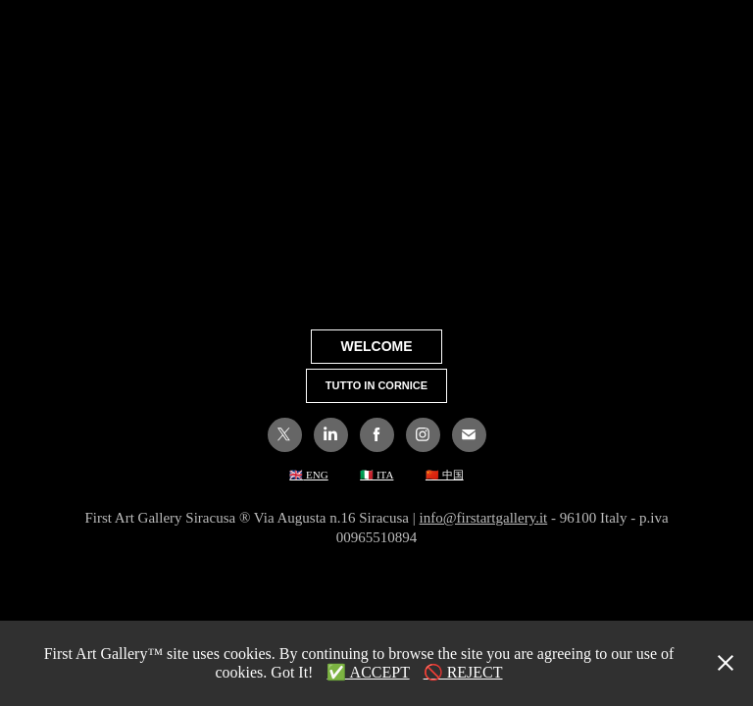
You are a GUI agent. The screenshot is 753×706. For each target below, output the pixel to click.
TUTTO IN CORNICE (376, 385)
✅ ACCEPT (367, 672)
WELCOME (376, 346)
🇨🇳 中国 (445, 474)
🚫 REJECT (463, 672)
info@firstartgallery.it (484, 518)
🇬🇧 (296, 474)
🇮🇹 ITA (376, 474)
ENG (315, 474)
